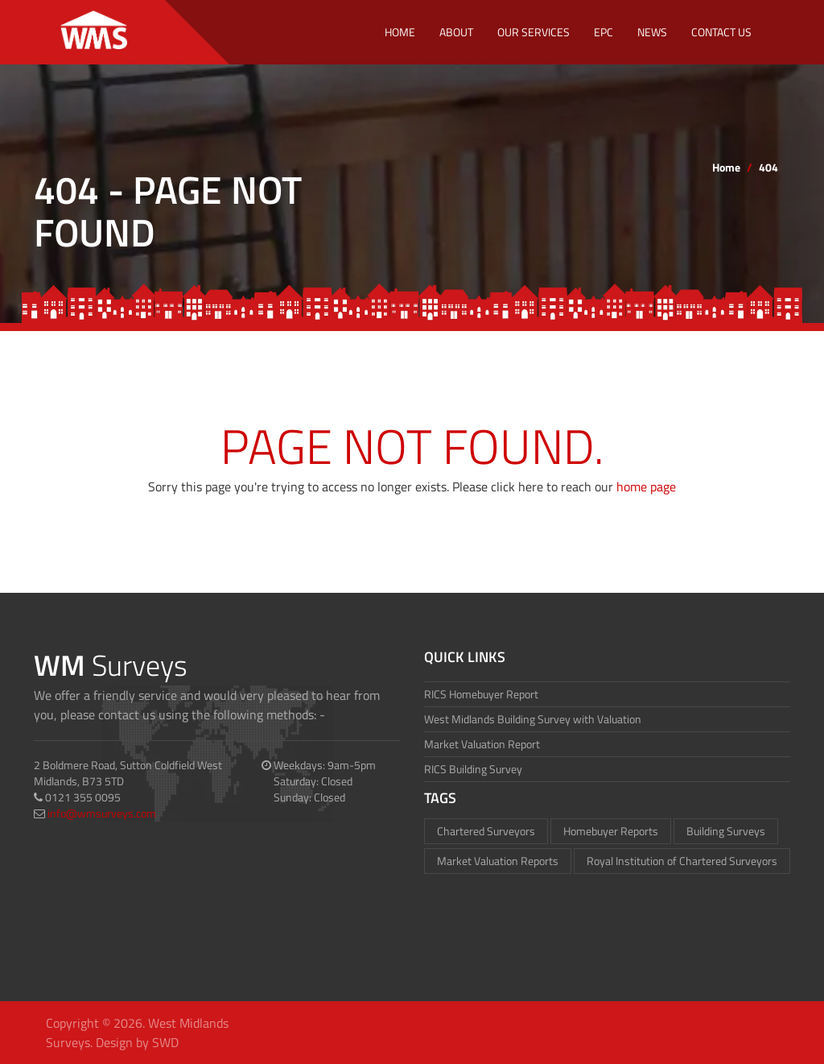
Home (400, 31)
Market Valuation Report (482, 743)
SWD (165, 1042)
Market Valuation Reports (497, 860)
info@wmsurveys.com (101, 813)
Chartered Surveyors (486, 830)
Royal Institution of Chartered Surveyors (682, 860)
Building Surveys (725, 830)
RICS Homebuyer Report (481, 693)
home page (646, 486)
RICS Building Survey (473, 768)
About (456, 31)
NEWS (652, 31)
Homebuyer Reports (610, 830)
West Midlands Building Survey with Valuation (532, 718)
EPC (603, 31)
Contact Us (721, 31)
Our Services (533, 31)
